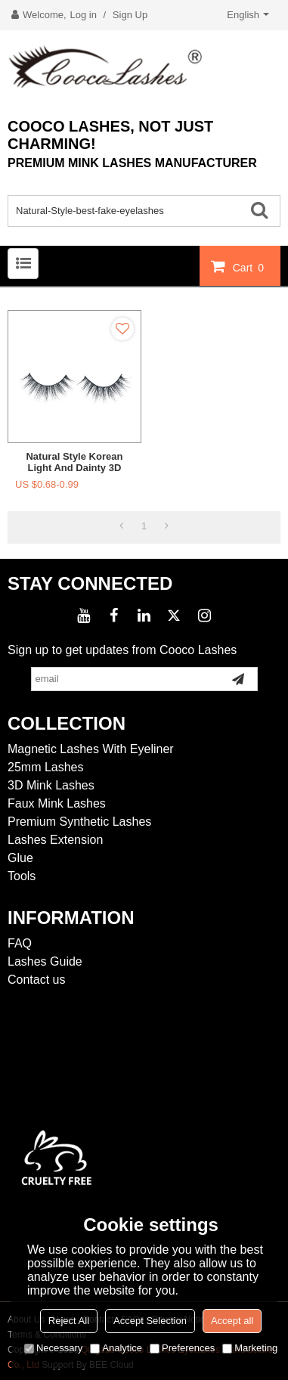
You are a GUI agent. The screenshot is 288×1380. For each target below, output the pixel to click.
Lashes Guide (45, 961)
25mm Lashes (46, 767)
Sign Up (130, 14)
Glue (20, 857)
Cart (250, 267)
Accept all (232, 1320)
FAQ (20, 943)
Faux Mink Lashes (57, 803)
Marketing (249, 1348)
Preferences (182, 1348)
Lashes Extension (55, 839)
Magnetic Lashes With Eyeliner (91, 749)
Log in (83, 14)
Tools (22, 876)
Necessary (53, 1348)
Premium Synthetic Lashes (79, 821)
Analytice (116, 1348)
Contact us (36, 979)
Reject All (68, 1320)
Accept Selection (150, 1320)
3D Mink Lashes (51, 785)
